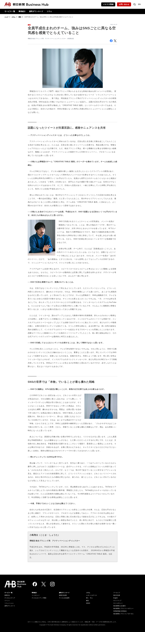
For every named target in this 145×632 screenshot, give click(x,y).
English (115, 598)
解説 (20, 17)
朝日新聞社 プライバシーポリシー (123, 608)
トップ (6, 17)
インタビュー (36, 595)
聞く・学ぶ (89, 598)
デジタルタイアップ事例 (39, 598)
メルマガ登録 (108, 4)
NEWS (88, 603)
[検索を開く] (134, 4)
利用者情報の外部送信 (120, 611)
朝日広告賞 (116, 595)
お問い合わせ (124, 4)
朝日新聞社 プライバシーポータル (123, 614)
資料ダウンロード (36, 11)
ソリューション (9, 603)
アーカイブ (116, 592)
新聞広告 (7, 595)
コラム (49, 11)
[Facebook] (35, 584)
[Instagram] (52, 584)
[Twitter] (43, 584)
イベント (7, 600)
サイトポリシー (118, 603)
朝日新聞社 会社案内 (119, 606)
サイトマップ (117, 600)
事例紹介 (22, 11)
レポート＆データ (91, 595)
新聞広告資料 (63, 595)
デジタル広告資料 (64, 598)
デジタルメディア (10, 598)
